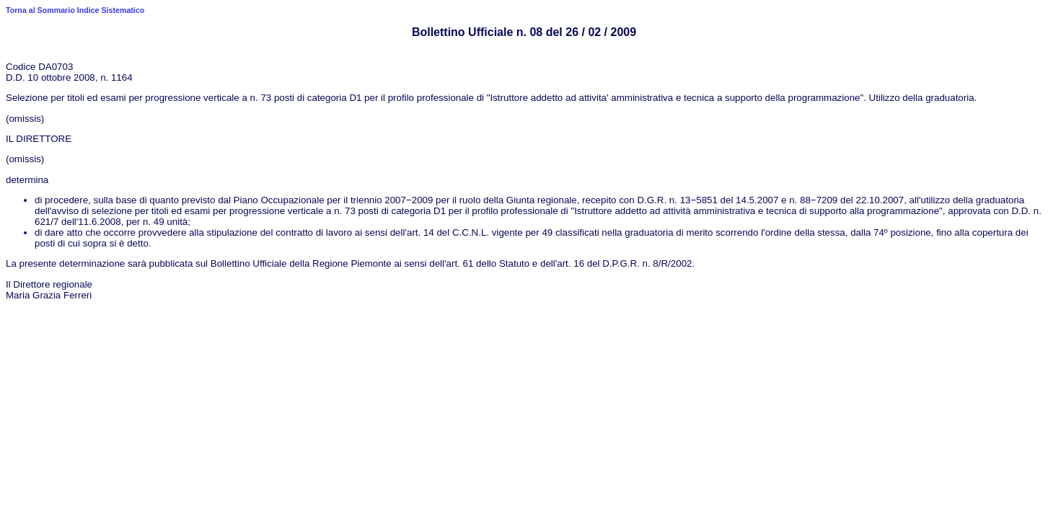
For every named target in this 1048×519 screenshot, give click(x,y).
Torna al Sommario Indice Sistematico (75, 10)
